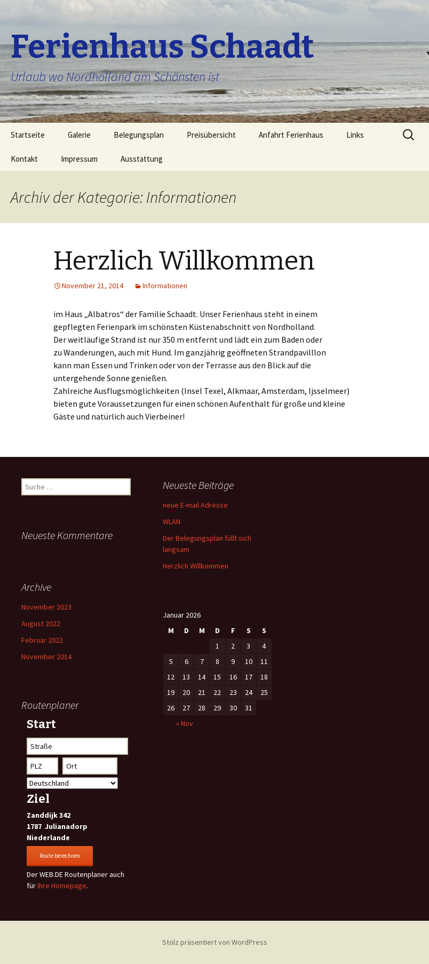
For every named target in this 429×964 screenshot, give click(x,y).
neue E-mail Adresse (195, 505)
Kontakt (24, 159)
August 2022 (40, 623)
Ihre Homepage (61, 885)
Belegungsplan (139, 135)
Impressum (79, 159)
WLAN (171, 521)
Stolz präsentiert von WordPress (214, 942)
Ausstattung (142, 159)
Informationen (164, 285)
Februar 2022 (42, 640)
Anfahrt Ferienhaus (291, 135)
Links (355, 135)
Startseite (28, 135)
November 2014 (46, 656)
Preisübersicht (211, 135)
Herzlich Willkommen (184, 261)
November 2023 (46, 607)
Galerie (79, 135)
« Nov (184, 723)
